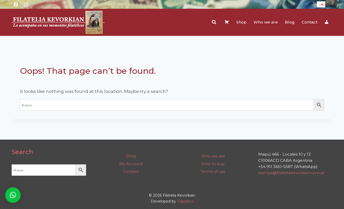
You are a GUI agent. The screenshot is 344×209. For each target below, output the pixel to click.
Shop (241, 22)
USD (322, 4)
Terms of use (213, 171)
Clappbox (185, 201)
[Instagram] (26, 4)
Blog (290, 22)
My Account (131, 163)
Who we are (266, 22)
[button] (13, 195)
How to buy (213, 163)
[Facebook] (16, 4)
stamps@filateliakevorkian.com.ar (291, 172)
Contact (309, 22)
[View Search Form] (214, 22)
